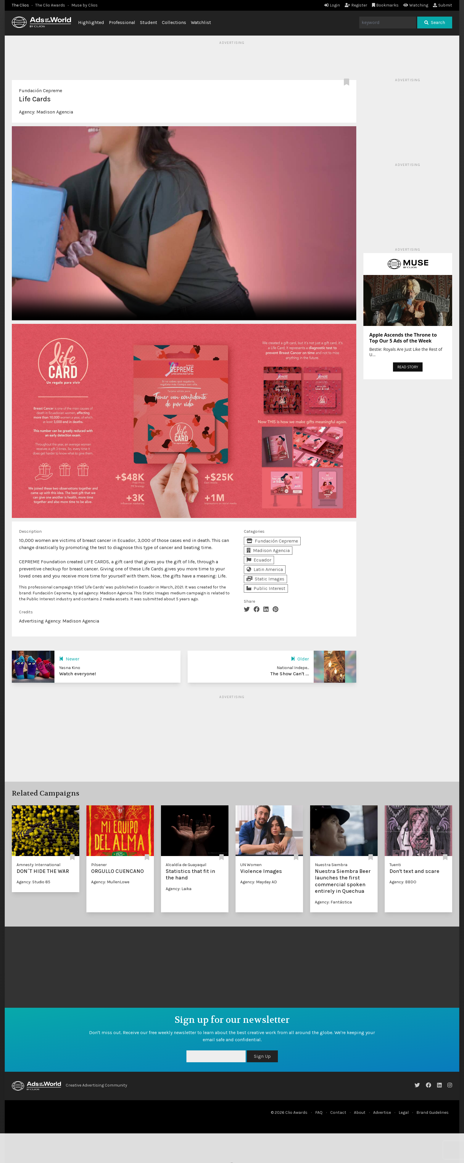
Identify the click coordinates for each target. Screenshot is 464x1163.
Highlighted (91, 22)
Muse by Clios (84, 5)
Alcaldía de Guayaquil (186, 864)
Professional (122, 22)
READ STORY (407, 366)
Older (300, 659)
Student (148, 22)
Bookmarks (385, 5)
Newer (69, 659)
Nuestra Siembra (331, 864)
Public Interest (265, 588)
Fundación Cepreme (40, 90)
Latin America (264, 569)
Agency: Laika (178, 888)
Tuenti (395, 864)
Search (434, 22)
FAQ (319, 1112)
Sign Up (262, 1056)
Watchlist (201, 22)
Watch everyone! (77, 673)
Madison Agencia (54, 112)
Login (332, 5)
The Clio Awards (50, 5)
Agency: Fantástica (333, 902)
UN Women (251, 864)
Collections (174, 22)
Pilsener (99, 864)
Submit (442, 5)
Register (356, 5)
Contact (338, 1112)
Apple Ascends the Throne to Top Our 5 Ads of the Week (403, 338)
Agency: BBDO (402, 881)
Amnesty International (38, 864)
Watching (415, 5)
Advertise (382, 1112)
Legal (404, 1112)
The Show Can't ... (289, 673)
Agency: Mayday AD (258, 881)
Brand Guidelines (432, 1112)
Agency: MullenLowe (110, 881)
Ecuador (258, 560)
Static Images (265, 579)
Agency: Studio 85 (33, 881)
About (359, 1112)
